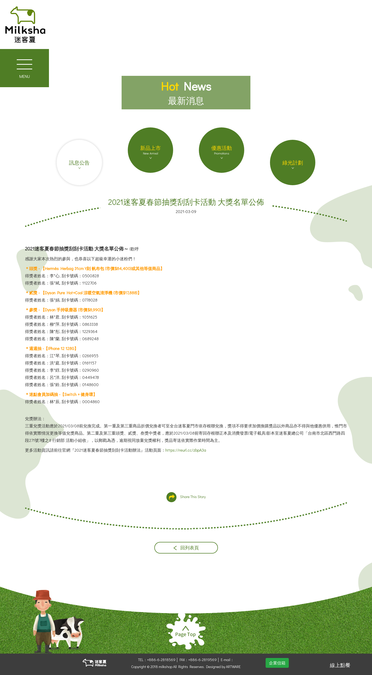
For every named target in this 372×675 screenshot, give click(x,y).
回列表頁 (186, 548)
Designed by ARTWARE (223, 666)
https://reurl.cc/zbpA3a (185, 450)
